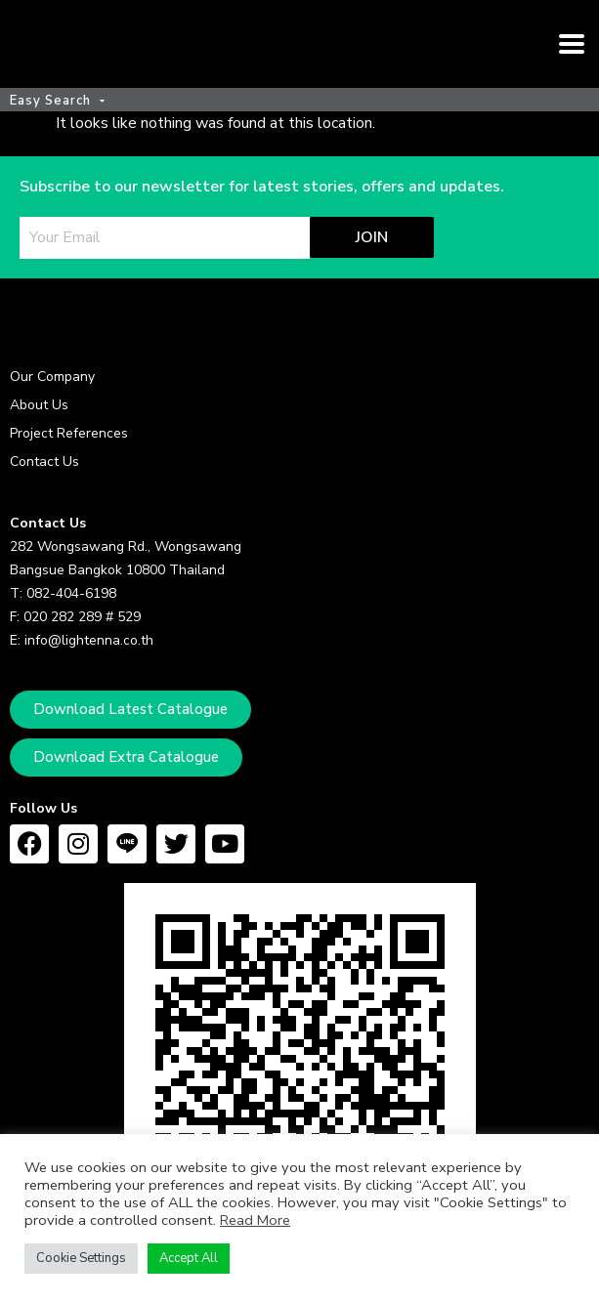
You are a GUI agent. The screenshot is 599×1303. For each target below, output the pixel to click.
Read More (255, 1220)
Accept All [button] (188, 1258)
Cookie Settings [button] (81, 1258)
